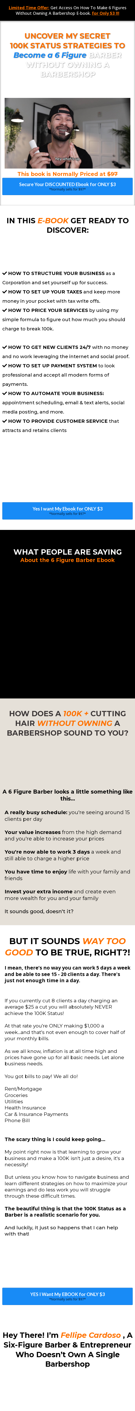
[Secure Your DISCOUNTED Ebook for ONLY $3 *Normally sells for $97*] (67, 186)
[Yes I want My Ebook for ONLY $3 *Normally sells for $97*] (67, 444)
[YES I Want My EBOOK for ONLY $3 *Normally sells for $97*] (67, 1095)
